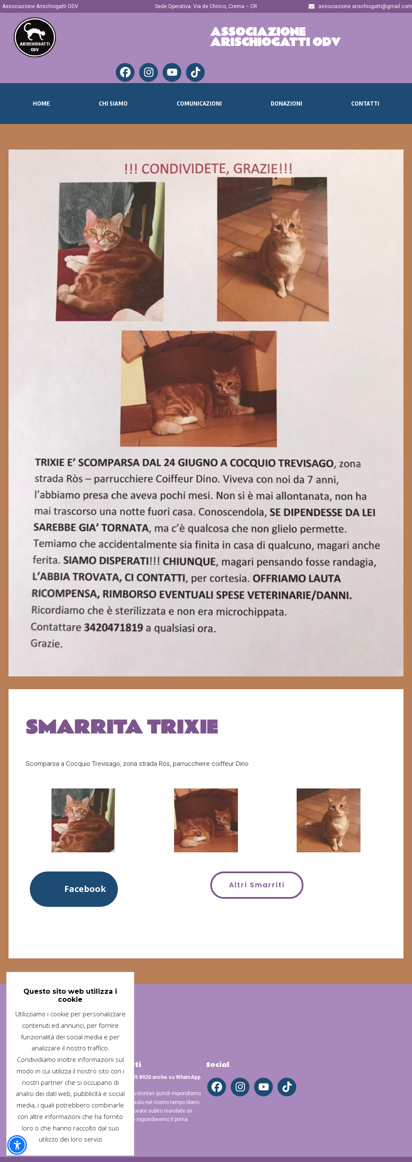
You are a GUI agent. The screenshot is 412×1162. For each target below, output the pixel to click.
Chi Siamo (113, 103)
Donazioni (286, 103)
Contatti (365, 103)
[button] (74, 889)
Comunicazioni (199, 103)
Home (41, 103)
